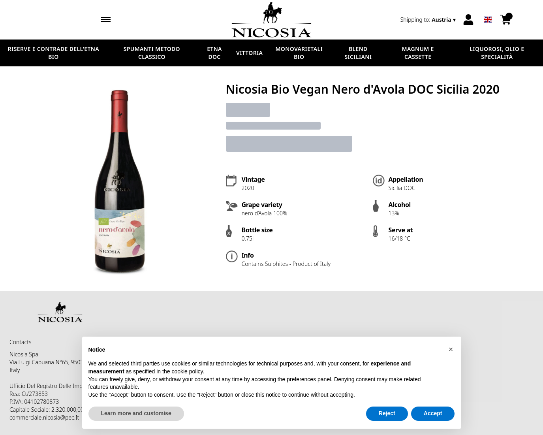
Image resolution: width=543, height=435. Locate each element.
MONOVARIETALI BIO (298, 52)
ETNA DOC (214, 52)
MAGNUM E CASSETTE (418, 52)
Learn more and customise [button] (136, 413)
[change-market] (429, 20)
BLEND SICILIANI (358, 52)
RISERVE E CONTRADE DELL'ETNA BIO (53, 52)
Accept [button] (433, 413)
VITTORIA (249, 52)
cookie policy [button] (187, 371)
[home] (271, 20)
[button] (451, 349)
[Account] (468, 19)
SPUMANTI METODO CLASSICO (152, 52)
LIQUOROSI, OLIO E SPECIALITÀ (497, 52)
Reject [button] (387, 413)
